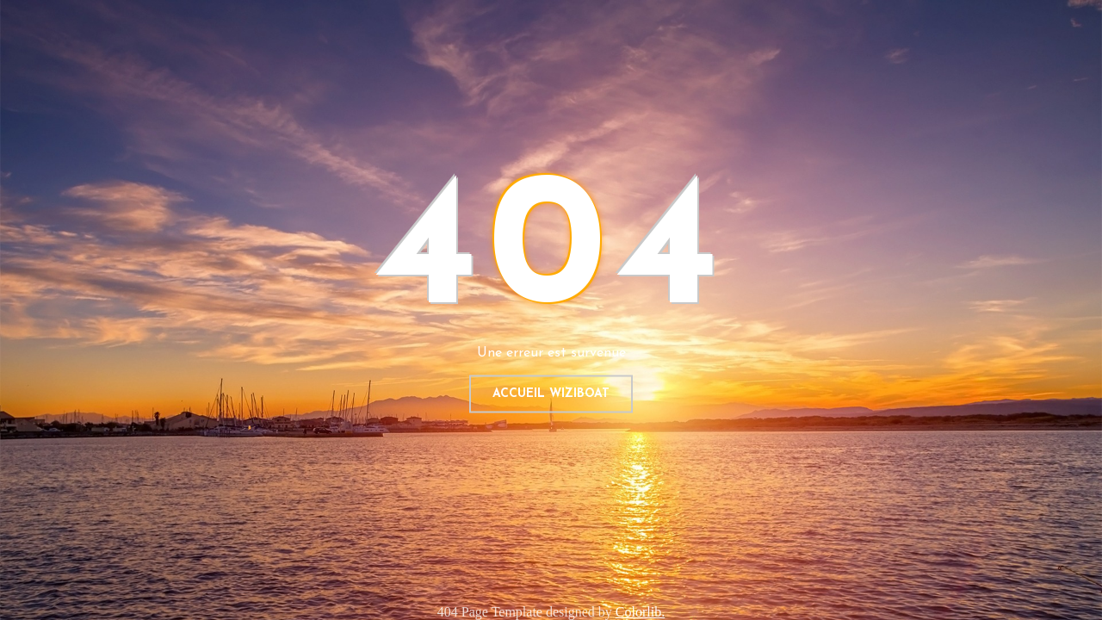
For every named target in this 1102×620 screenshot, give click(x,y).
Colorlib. (640, 611)
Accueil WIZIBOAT (551, 394)
